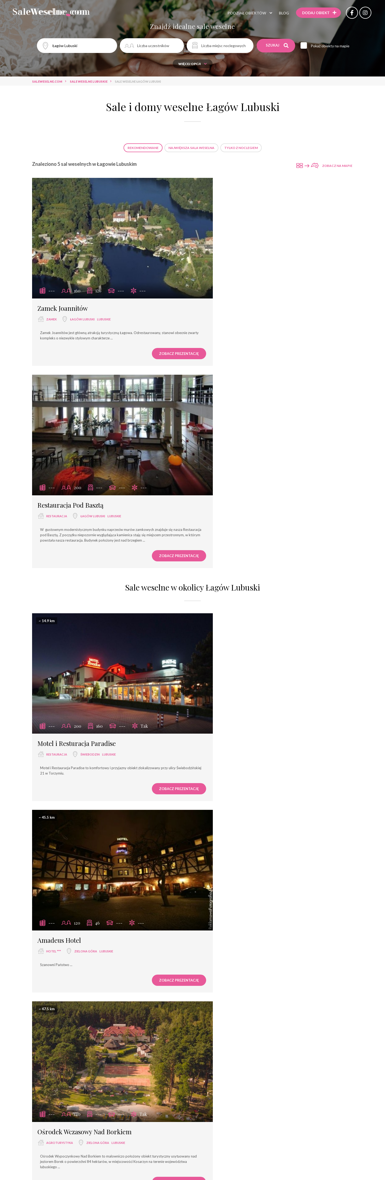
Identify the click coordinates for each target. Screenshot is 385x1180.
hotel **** (277, 1103)
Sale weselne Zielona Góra (136, 1045)
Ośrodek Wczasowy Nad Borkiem (84, 698)
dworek (249, 1113)
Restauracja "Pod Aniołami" (181, 981)
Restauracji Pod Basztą (275, 874)
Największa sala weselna (191, 148)
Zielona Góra (251, 529)
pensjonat (207, 1113)
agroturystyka (59, 709)
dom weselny (249, 1103)
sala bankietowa (192, 1103)
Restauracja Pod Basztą (236, 291)
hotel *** (218, 529)
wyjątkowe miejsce (111, 1113)
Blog (280, 13)
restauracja (221, 302)
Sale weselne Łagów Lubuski (191, 1045)
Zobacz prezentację (154, 337)
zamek (51, 302)
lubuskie (104, 302)
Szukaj (277, 45)
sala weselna (110, 1103)
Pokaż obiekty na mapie (331, 46)
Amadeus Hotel (224, 518)
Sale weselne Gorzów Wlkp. (248, 1045)
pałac (229, 1113)
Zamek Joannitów (62, 291)
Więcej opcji (192, 64)
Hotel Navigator (230, 986)
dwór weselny (277, 1113)
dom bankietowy (151, 1113)
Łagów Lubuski (82, 302)
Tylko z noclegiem (241, 148)
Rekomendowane (143, 148)
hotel (164, 1103)
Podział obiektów (243, 13)
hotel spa (182, 1113)
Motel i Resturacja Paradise (76, 518)
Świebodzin (90, 529)
